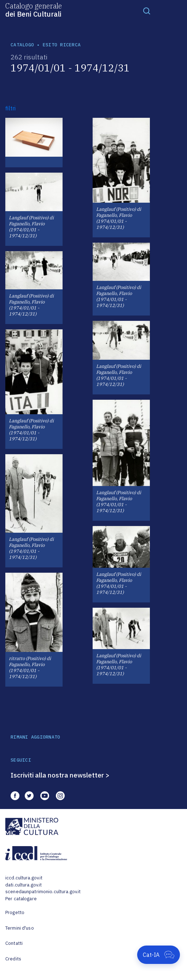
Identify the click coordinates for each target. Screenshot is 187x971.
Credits (13, 959)
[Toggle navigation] (147, 10)
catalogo (22, 45)
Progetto (14, 912)
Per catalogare (21, 899)
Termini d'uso (19, 928)
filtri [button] (10, 108)
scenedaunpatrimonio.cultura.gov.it (43, 892)
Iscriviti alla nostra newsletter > (60, 775)
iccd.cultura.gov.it (23, 878)
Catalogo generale (33, 9)
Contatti (14, 943)
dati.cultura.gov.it (23, 885)
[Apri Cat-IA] (158, 955)
